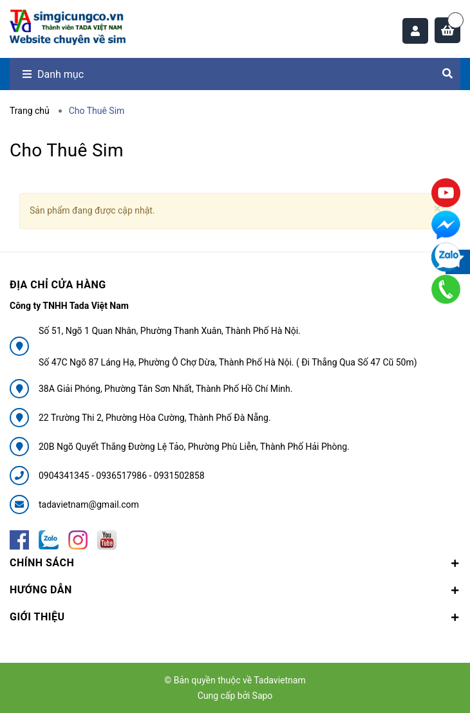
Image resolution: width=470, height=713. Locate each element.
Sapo (262, 695)
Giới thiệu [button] (235, 617)
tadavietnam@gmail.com (89, 504)
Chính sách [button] (235, 563)
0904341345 (65, 475)
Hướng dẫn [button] (235, 590)
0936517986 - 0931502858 (150, 475)
